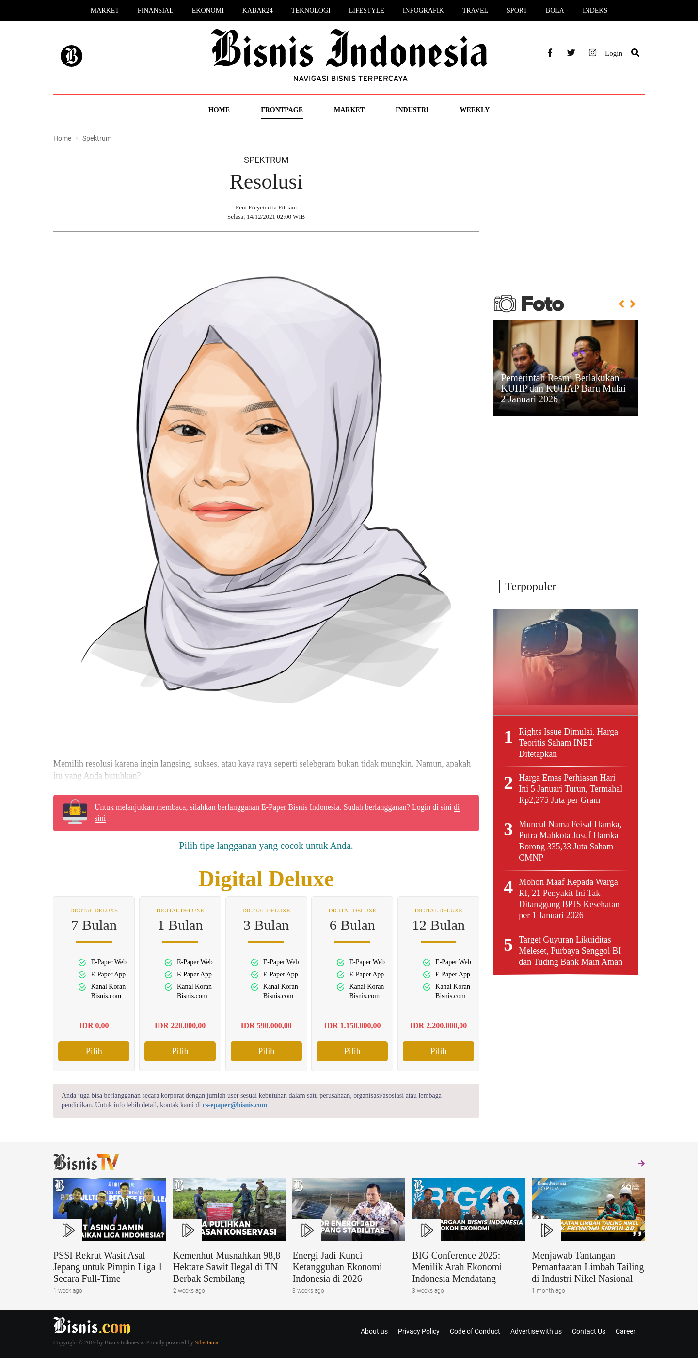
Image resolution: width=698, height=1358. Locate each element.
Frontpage (282, 109)
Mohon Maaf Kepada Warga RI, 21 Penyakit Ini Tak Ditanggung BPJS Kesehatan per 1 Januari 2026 (569, 898)
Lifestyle (366, 10)
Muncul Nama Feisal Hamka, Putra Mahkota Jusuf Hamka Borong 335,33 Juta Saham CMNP (570, 841)
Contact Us (588, 1331)
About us (374, 1331)
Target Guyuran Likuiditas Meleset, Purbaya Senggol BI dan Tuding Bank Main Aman (570, 951)
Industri (412, 109)
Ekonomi (208, 10)
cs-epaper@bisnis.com (235, 1105)
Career (625, 1331)
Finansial (156, 10)
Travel (475, 10)
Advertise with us (536, 1331)
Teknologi (311, 10)
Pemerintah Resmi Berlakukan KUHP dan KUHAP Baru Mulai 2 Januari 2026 (563, 388)
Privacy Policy (419, 1331)
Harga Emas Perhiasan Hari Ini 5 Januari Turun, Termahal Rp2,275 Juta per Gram (570, 789)
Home (219, 109)
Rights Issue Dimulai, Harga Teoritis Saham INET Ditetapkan (568, 743)
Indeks (595, 10)
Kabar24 (257, 10)
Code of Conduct (475, 1331)
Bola (555, 10)
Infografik (423, 10)
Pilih (94, 1051)
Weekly (475, 109)
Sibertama (207, 1342)
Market (105, 10)
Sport (517, 10)
